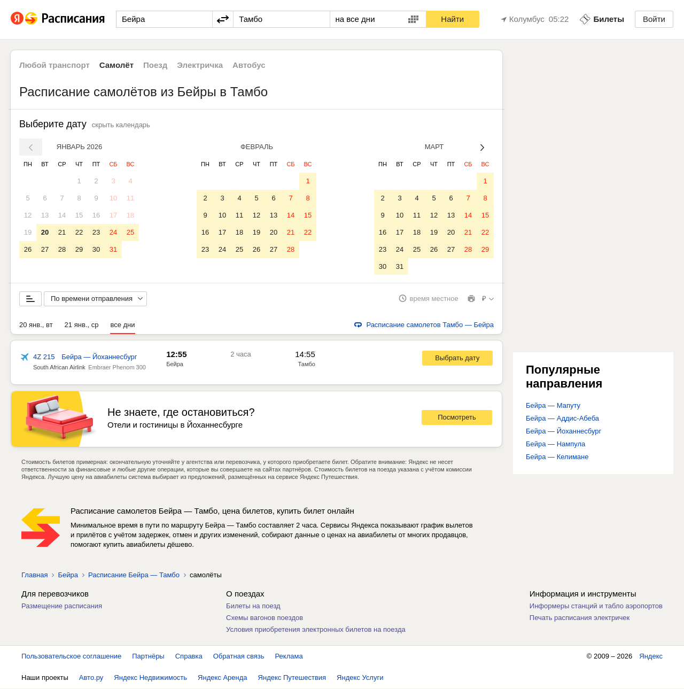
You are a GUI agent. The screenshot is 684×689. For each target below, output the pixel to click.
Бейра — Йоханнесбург (563, 432)
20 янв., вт (36, 325)
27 (45, 249)
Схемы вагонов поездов (264, 618)
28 (62, 249)
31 (113, 249)
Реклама (289, 657)
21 (62, 232)
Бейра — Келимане (557, 457)
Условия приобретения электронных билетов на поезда (316, 630)
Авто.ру (91, 678)
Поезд (155, 64)
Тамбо (306, 364)
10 (113, 198)
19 (28, 232)
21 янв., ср (82, 325)
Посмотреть (457, 418)
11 (130, 198)
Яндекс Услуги (360, 678)
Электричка (200, 64)
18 (130, 215)
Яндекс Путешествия (292, 678)
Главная (34, 575)
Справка (189, 657)
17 (113, 215)
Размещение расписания (61, 606)
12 (28, 215)
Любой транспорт (54, 64)
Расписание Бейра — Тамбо (134, 575)
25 (130, 232)
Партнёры (148, 657)
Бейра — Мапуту (553, 406)
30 (96, 249)
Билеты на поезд (253, 606)
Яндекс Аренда (222, 678)
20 (45, 232)
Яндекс (651, 657)
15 (79, 215)
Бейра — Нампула (555, 444)
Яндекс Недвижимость (150, 678)
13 (45, 215)
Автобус (249, 64)
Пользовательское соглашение (71, 657)
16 (96, 215)
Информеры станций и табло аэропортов (596, 606)
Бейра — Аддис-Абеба (562, 419)
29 (79, 249)
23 (96, 232)
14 (62, 215)
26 (28, 249)
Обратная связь (239, 657)
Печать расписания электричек (579, 618)
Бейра (174, 364)
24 (113, 232)
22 (79, 232)
